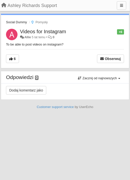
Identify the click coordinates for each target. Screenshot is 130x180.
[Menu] (121, 5)
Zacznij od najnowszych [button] (99, 78)
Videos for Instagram (43, 31)
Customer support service (55, 107)
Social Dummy (16, 22)
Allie (27, 37)
